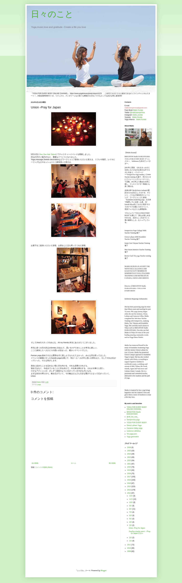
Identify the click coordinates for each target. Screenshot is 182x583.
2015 (129, 483)
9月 (130, 506)
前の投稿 (112, 463)
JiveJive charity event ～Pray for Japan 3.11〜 (139, 532)
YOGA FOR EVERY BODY (137, 422)
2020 (129, 467)
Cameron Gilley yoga (134, 428)
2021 (129, 464)
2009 (129, 551)
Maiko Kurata (138, 110)
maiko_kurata (137, 115)
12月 (131, 496)
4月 (130, 522)
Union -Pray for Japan (137, 528)
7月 (130, 512)
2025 (129, 451)
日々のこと (52, 14)
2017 (129, 477)
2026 (129, 447)
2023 (129, 457)
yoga (39, 384)
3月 (130, 525)
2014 (129, 486)
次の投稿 (35, 463)
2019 (129, 470)
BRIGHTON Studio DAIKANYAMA (134, 413)
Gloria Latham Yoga (134, 425)
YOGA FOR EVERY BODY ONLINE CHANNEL (137, 408)
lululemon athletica (134, 431)
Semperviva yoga (133, 420)
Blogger (103, 571)
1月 (130, 541)
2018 (129, 474)
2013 (129, 490)
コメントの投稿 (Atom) (43, 467)
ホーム (73, 463)
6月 (130, 515)
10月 (131, 502)
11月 (131, 499)
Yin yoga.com (132, 434)
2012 (129, 493)
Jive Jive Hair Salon (47, 154)
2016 (129, 480)
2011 (129, 545)
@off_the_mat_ (132, 417)
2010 (129, 548)
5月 (130, 519)
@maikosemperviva (137, 113)
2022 (129, 460)
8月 (130, 509)
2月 (130, 538)
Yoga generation (133, 437)
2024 (129, 454)
